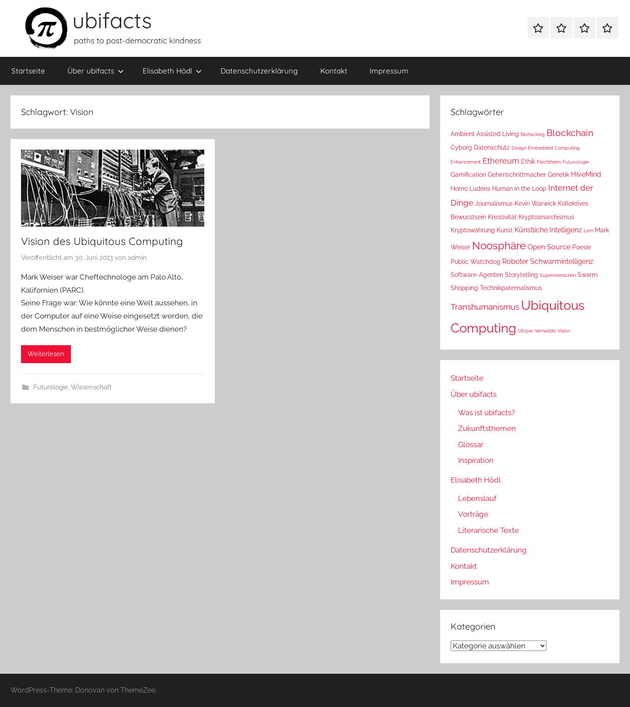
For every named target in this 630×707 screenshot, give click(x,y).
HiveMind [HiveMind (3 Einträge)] (586, 174)
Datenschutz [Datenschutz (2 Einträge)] (492, 147)
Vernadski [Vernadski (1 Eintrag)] (545, 330)
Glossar (470, 444)
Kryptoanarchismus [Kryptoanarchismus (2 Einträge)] (546, 217)
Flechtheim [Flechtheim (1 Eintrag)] (549, 161)
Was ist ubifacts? (486, 412)
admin (137, 258)
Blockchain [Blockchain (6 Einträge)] (569, 133)
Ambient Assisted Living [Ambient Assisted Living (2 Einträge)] (485, 133)
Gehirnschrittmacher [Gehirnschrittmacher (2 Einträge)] (517, 174)
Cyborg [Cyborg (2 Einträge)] (461, 147)
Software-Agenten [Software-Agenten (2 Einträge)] (477, 274)
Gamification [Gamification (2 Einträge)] (468, 174)
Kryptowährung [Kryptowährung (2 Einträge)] (473, 230)
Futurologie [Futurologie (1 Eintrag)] (576, 161)
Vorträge (473, 514)
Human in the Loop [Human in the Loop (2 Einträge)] (519, 188)
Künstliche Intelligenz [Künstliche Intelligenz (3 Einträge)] (548, 230)
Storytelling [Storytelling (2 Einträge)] (521, 274)
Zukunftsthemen (487, 428)
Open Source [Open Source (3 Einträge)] (549, 247)
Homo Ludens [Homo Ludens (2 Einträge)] (470, 188)
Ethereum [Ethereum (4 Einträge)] (501, 160)
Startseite (28, 70)
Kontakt (333, 70)
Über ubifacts (95, 70)
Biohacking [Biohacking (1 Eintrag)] (533, 134)
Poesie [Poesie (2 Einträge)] (581, 247)
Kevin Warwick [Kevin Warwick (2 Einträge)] (535, 203)
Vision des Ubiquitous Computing (102, 241)
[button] (19, 687)
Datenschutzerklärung (259, 70)
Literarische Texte (488, 530)
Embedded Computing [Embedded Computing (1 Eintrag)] (554, 147)
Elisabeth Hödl (172, 70)
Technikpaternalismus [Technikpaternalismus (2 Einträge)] (511, 287)
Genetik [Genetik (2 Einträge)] (558, 174)
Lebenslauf (477, 498)
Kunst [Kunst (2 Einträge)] (505, 230)
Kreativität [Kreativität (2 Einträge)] (502, 217)
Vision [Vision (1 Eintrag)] (563, 330)
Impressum (389, 70)
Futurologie (50, 387)
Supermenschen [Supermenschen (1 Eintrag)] (558, 275)
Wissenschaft (91, 387)
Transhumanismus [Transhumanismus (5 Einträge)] (485, 307)
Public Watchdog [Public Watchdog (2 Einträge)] (475, 261)
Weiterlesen (46, 354)
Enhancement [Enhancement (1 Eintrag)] (466, 161)
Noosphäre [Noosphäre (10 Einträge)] (499, 245)
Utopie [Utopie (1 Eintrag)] (525, 330)
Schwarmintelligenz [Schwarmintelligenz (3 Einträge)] (561, 261)
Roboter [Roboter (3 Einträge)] (515, 261)
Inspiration (476, 460)
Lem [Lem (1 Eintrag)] (588, 230)
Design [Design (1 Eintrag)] (518, 147)
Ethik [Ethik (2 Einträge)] (528, 161)
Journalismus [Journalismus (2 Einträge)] (494, 203)
